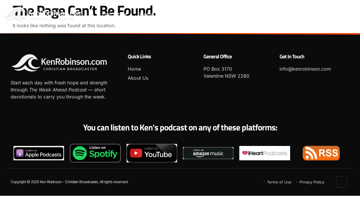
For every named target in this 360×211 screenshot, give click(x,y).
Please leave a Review (164, 14)
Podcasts (115, 14)
